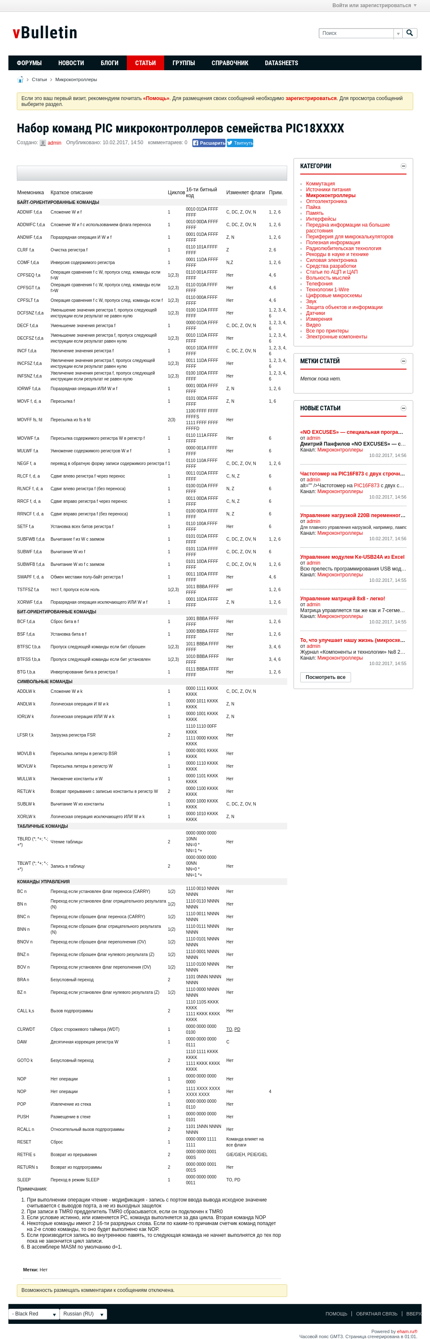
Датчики (315, 313)
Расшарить (208, 143)
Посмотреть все (326, 677)
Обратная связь (377, 1313)
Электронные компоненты (336, 337)
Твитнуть (240, 143)
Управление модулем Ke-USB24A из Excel (352, 557)
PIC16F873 (367, 486)
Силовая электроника (331, 260)
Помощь (337, 1313)
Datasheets (281, 63)
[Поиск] (360, 33)
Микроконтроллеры (76, 79)
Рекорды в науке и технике (337, 254)
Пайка (313, 207)
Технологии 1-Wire (327, 290)
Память (315, 213)
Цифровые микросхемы (334, 295)
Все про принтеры (327, 331)
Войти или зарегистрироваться (375, 5)
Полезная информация (333, 243)
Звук (311, 301)
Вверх (414, 1313)
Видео (313, 325)
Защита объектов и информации (344, 307)
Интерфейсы (321, 219)
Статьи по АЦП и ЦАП (332, 272)
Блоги (109, 63)
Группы (184, 63)
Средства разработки (331, 266)
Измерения (319, 319)
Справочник (230, 63)
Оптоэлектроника (326, 201)
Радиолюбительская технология (343, 248)
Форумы (29, 63)
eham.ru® (407, 1331)
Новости (71, 63)
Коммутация (320, 184)
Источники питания (328, 190)
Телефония (319, 284)
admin (54, 143)
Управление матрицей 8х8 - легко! (342, 599)
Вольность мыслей (328, 278)
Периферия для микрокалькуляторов (349, 237)
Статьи (145, 63)
